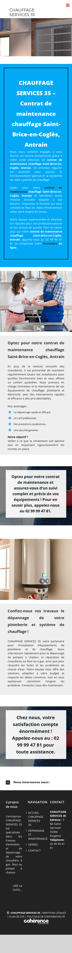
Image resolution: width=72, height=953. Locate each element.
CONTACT (34, 850)
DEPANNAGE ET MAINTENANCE (36, 834)
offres (33, 844)
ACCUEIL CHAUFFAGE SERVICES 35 (35, 819)
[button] (36, 782)
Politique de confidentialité (46, 916)
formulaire (50, 243)
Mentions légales (54, 912)
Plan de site (17, 916)
